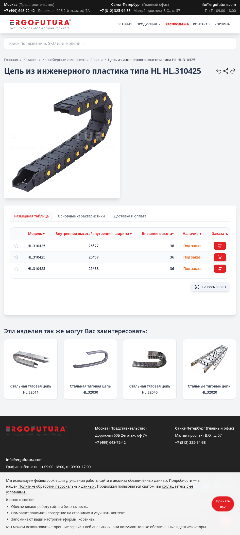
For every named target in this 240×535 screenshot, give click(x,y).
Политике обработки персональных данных (57, 486)
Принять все (223, 504)
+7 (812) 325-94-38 (115, 10)
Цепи (98, 59)
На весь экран (210, 286)
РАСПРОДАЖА (177, 24)
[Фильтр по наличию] (192, 233)
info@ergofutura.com (217, 4)
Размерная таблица (31, 216)
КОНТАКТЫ (202, 24)
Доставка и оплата (130, 216)
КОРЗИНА (222, 24)
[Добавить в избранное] (16, 246)
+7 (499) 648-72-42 (19, 10)
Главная (11, 59)
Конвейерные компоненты (65, 59)
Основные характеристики (81, 216)
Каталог (30, 59)
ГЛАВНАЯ (124, 24)
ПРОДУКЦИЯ (148, 24)
